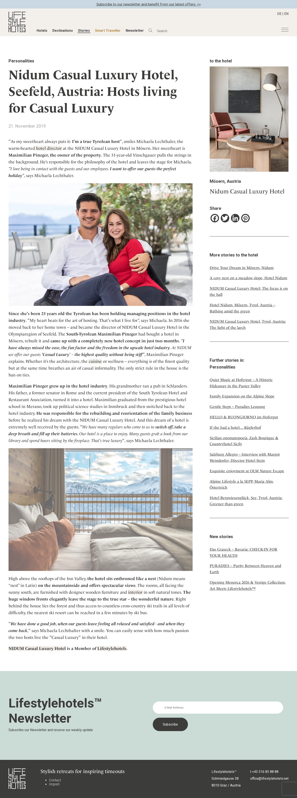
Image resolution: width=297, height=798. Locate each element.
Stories (84, 31)
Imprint (54, 784)
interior (135, 592)
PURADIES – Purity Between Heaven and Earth (245, 568)
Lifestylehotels (111, 648)
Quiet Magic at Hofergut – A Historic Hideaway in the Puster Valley (241, 382)
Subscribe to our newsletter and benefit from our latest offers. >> (148, 4)
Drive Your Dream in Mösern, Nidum (242, 267)
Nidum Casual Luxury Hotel (247, 191)
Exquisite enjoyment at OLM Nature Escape (247, 471)
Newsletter (135, 31)
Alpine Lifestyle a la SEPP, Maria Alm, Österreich (242, 484)
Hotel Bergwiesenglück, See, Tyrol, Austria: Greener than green (246, 501)
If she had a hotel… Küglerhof (235, 427)
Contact (55, 780)
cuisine (95, 361)
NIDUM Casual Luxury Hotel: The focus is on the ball (249, 291)
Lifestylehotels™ (224, 772)
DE (279, 14)
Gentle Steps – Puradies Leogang (237, 406)
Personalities (21, 60)
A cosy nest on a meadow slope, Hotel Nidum (248, 278)
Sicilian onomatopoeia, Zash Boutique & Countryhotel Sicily (244, 441)
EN (286, 14)
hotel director (48, 148)
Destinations (62, 31)
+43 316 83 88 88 (265, 772)
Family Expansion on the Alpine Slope (242, 396)
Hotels (42, 31)
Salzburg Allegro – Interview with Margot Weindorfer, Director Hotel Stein (245, 457)
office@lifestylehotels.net (269, 778)
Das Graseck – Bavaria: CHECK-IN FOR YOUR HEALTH (243, 552)
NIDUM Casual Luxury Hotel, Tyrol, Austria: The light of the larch (248, 324)
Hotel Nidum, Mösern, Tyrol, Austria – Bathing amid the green (242, 308)
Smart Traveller (108, 31)
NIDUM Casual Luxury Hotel (37, 648)
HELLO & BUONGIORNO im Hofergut (244, 417)
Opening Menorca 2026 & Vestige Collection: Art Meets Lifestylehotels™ (248, 585)
